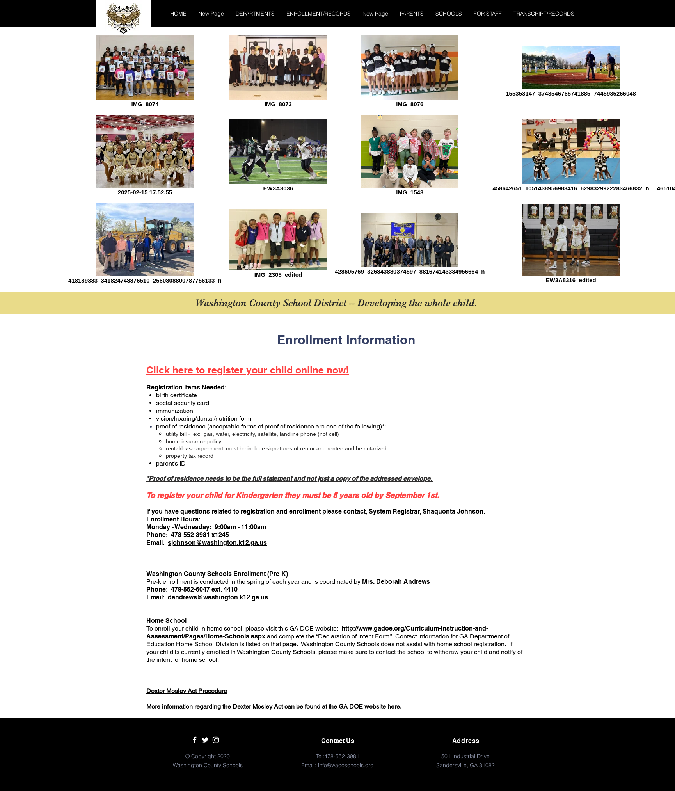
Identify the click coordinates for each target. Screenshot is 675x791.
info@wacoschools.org (346, 765)
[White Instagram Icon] (215, 740)
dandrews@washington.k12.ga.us (217, 597)
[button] (255, 13)
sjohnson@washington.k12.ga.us (217, 542)
